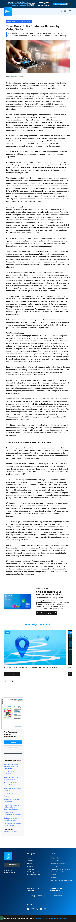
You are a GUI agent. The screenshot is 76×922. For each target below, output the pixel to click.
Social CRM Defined (10, 831)
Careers (29, 858)
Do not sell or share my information (61, 880)
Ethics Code (54, 866)
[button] (12, 681)
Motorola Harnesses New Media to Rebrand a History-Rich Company (12, 807)
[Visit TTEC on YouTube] (33, 908)
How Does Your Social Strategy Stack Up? (11, 778)
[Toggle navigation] (69, 11)
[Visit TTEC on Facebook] (41, 908)
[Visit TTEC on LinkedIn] (28, 908)
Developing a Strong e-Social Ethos (11, 800)
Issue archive (12, 752)
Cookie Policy (55, 861)
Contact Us (12, 864)
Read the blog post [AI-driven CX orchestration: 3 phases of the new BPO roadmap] (11, 674)
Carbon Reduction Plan (58, 872)
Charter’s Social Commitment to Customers (12, 814)
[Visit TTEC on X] (37, 908)
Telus (8, 93)
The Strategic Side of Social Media (10, 734)
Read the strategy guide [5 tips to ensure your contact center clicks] (46, 613)
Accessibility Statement (58, 863)
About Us (30, 861)
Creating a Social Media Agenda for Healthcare (11, 784)
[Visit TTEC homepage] (8, 856)
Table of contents (13, 747)
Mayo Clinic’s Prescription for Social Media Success (12, 773)
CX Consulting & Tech (33, 874)
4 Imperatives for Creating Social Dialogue (12, 825)
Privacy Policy (55, 858)
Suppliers (54, 877)
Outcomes (30, 869)
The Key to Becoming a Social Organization (11, 819)
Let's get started (36, 896)
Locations (30, 866)
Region (65, 11)
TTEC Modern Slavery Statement (61, 869)
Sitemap (53, 874)
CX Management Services (35, 872)
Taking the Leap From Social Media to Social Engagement (11, 766)
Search (61, 11)
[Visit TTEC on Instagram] (45, 908)
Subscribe (13, 742)
